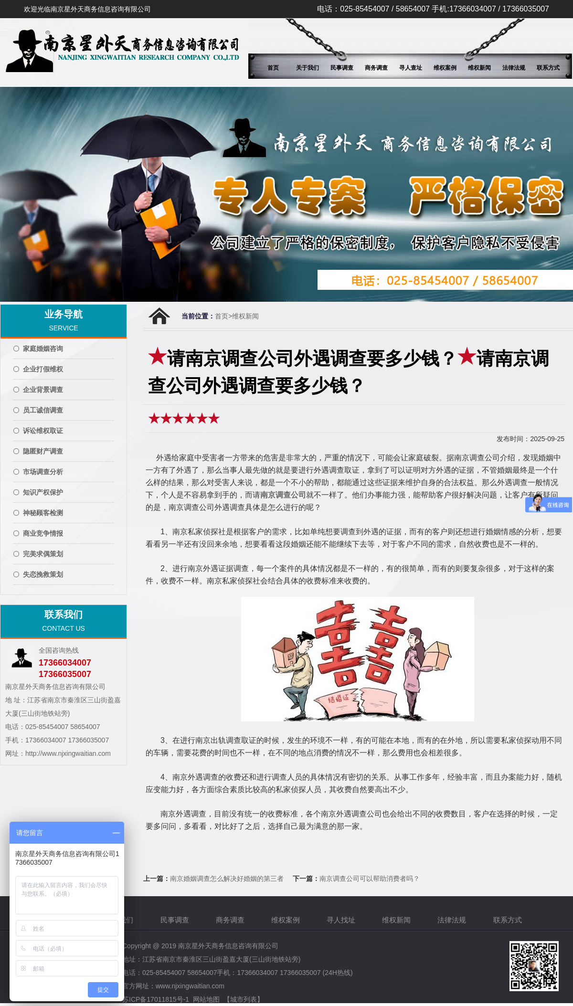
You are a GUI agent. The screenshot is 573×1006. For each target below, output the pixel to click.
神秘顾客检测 (43, 513)
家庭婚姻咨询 (43, 348)
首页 (273, 67)
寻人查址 (410, 67)
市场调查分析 (43, 472)
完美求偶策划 (43, 554)
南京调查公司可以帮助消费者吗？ (369, 878)
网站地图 (206, 999)
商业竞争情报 (43, 533)
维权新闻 (479, 67)
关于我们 (307, 67)
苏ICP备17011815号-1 (155, 999)
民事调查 (341, 67)
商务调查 (376, 67)
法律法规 (513, 67)
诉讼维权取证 (43, 430)
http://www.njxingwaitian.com (68, 753)
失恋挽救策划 (43, 574)
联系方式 (548, 67)
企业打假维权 (43, 369)
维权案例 (445, 67)
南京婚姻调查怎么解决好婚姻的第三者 (227, 878)
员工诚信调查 (43, 410)
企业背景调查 (43, 389)
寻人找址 (342, 920)
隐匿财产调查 (43, 451)
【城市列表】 (243, 999)
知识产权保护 (43, 492)
